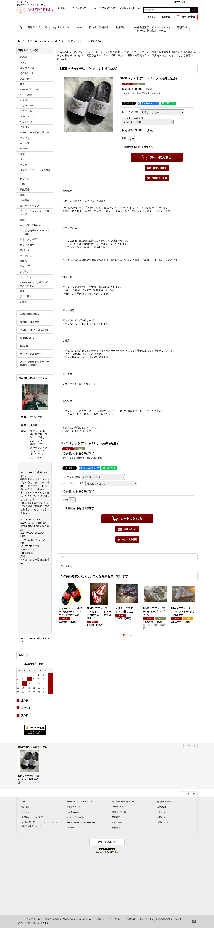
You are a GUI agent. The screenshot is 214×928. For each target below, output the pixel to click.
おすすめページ (74, 807)
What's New (117, 807)
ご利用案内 (162, 807)
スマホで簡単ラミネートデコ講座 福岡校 (34, 363)
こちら (46, 923)
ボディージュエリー (31, 353)
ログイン (151, 17)
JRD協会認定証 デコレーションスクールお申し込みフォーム (39, 824)
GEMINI (24, 345)
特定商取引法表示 (165, 801)
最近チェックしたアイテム (124, 801)
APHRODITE (27, 337)
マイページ (117, 822)
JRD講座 (116, 817)
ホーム (24, 801)
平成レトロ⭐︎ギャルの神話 (34, 329)
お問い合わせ (163, 822)
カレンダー (162, 812)
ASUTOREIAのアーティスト (80, 801)
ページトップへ (190, 794)
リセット (192, 746)
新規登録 (166, 17)
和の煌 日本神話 (29, 322)
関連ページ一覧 (119, 812)
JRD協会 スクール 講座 (32, 817)
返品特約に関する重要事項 (138, 146)
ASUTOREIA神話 (29, 314)
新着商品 (116, 827)
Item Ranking (73, 812)
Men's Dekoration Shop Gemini (81, 822)
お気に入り (162, 817)
